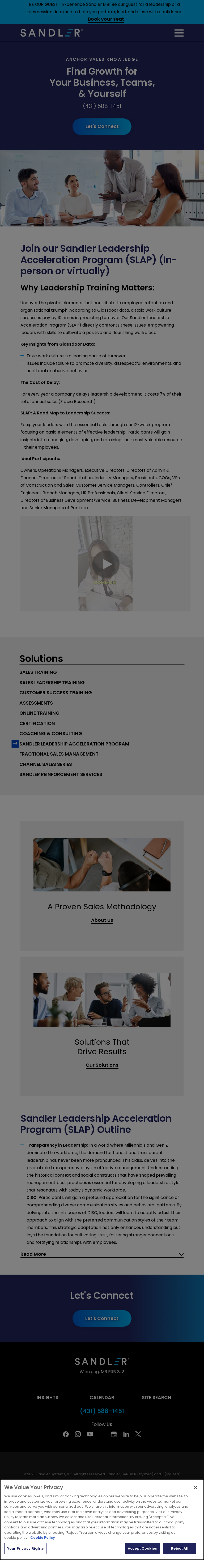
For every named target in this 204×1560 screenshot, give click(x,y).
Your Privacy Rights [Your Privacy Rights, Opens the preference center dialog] (25, 1548)
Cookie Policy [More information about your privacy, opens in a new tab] (42, 1537)
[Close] (195, 1487)
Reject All (179, 1548)
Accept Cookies (142, 1548)
